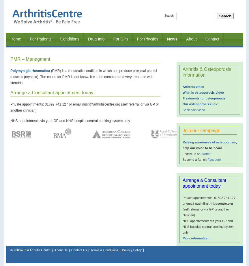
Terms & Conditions (104, 250)
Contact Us (79, 250)
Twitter (206, 154)
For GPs (120, 39)
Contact (212, 39)
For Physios (147, 39)
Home (15, 39)
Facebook (214, 159)
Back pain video (194, 110)
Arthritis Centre (39, 250)
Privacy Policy (132, 250)
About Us (61, 250)
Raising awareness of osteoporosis (209, 142)
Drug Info (96, 39)
